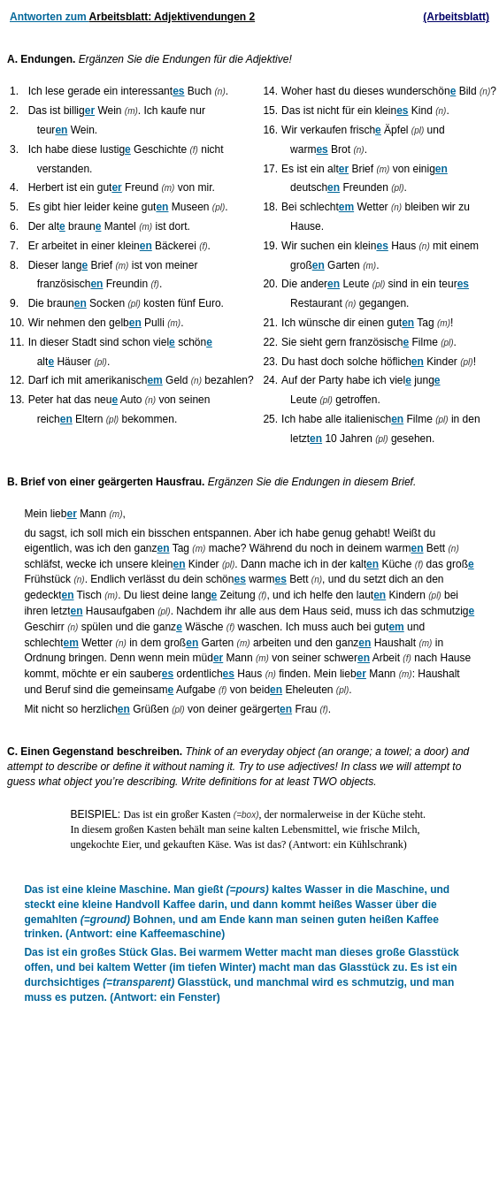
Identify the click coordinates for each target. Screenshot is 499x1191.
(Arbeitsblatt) (456, 17)
